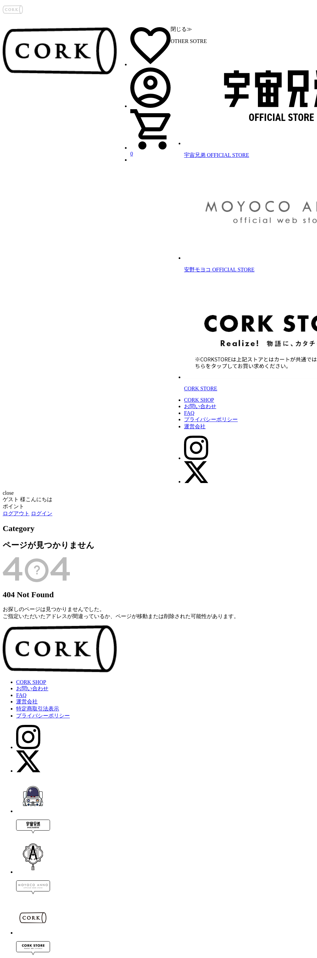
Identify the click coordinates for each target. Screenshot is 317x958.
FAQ (189, 413)
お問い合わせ (200, 406)
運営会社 (195, 426)
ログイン (41, 513)
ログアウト (16, 513)
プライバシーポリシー (211, 419)
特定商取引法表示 (37, 708)
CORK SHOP (199, 400)
